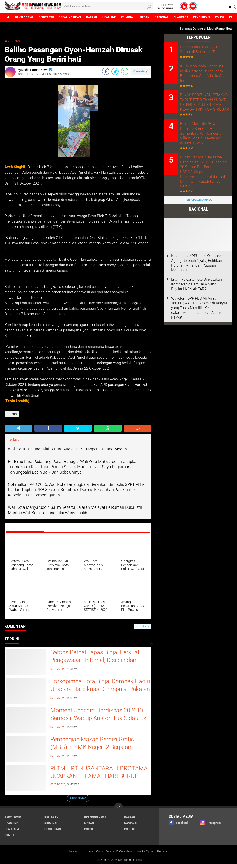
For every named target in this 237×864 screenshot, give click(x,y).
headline (109, 17)
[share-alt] (18, 428)
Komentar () (140, 71)
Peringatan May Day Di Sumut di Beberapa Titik (204, 49)
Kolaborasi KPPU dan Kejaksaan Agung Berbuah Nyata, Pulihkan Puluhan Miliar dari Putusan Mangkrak (197, 246)
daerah (91, 17)
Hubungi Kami (93, 851)
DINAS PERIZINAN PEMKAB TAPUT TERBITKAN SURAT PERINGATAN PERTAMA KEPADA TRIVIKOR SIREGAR (202, 96)
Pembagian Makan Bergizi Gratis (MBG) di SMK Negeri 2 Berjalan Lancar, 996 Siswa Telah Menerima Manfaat (94, 751)
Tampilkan (142, 626)
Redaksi (162, 851)
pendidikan (202, 17)
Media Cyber (145, 851)
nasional (162, 17)
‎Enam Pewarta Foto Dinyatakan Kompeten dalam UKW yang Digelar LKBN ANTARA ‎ (196, 268)
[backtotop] (118, 807)
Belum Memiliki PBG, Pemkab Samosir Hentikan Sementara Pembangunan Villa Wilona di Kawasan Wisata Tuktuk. (204, 125)
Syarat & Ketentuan (120, 851)
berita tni (46, 17)
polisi (219, 17)
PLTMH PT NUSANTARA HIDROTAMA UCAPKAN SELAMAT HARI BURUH (99, 772)
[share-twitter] (115, 71)
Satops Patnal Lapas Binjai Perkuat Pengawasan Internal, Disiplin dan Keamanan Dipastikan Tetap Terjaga (96, 660)
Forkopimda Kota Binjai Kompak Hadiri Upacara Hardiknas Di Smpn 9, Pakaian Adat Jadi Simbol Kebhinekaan (100, 689)
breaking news (70, 17)
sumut (9, 835)
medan (145, 17)
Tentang (74, 851)
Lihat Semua (78, 798)
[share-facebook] (105, 71)
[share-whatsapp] (124, 71)
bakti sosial (24, 17)
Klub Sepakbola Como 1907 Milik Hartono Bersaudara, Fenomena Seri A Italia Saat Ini (204, 70)
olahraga (181, 17)
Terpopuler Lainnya (198, 183)
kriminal (128, 17)
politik (129, 829)
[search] (107, 6)
